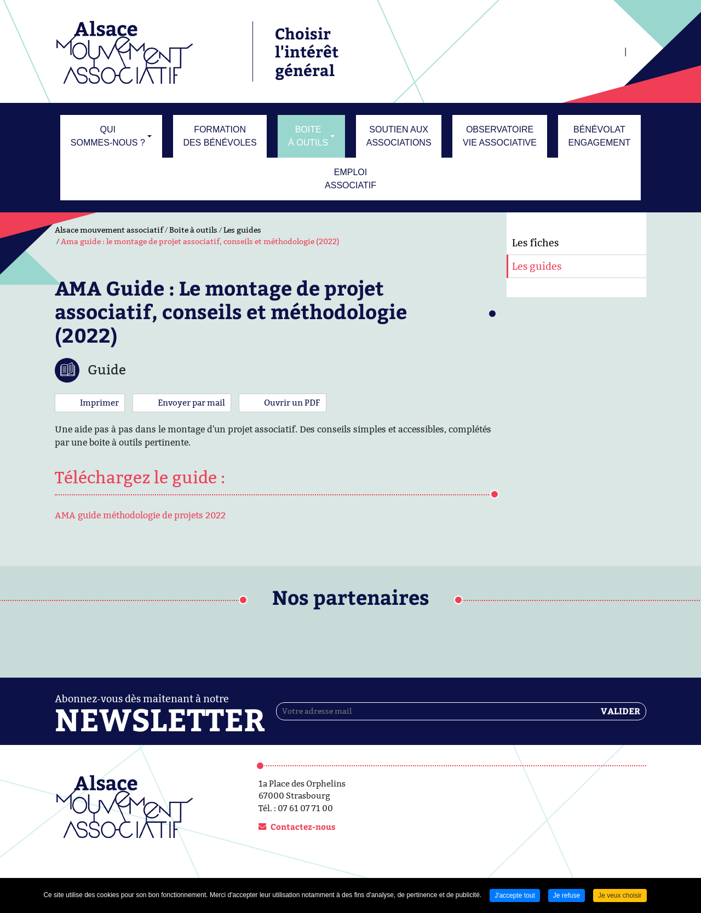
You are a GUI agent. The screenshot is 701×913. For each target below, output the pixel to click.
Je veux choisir (619, 895)
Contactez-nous (303, 826)
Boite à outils (193, 230)
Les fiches (535, 242)
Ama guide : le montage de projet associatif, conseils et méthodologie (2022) (200, 241)
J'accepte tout (515, 895)
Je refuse (566, 895)
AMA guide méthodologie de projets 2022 (140, 515)
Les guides (242, 230)
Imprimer (99, 402)
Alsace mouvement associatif (109, 230)
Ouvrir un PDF (292, 402)
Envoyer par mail (191, 402)
